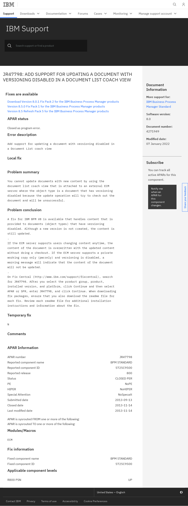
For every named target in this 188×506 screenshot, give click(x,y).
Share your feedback (185, 197)
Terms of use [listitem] (49, 501)
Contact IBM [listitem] (13, 501)
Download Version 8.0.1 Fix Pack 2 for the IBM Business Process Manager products (63, 101)
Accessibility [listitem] (70, 501)
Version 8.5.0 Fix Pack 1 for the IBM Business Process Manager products (56, 106)
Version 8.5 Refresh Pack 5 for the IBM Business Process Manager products (58, 111)
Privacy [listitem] (31, 501)
